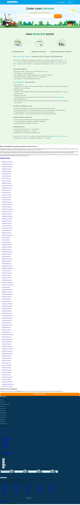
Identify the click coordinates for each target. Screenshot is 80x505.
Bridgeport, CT (52, 490)
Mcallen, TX (40, 487)
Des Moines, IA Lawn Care (7, 251)
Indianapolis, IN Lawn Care (7, 317)
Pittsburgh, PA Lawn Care (7, 310)
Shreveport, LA (17, 490)
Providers (1, 448)
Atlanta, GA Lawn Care (6, 360)
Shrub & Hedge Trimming (5, 404)
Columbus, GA (28, 490)
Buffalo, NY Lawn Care (6, 249)
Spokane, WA (52, 494)
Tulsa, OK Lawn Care (6, 287)
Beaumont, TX (28, 488)
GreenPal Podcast (5, 446)
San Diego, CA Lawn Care (7, 351)
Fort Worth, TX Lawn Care (7, 377)
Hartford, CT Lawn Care (6, 232)
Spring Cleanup (3, 410)
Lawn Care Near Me (6, 440)
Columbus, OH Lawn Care (7, 315)
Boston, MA (52, 492)
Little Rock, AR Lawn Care (7, 289)
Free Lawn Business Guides (7, 453)
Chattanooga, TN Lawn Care (7, 282)
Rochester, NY (16, 494)
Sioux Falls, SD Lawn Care (7, 235)
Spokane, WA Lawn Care (6, 254)
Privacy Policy (3, 500)
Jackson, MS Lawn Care (6, 332)
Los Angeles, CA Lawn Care (7, 303)
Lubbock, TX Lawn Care (6, 197)
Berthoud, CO (52, 484)
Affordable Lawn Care (6, 439)
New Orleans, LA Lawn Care (7, 348)
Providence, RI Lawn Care (7, 230)
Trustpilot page (60, 97)
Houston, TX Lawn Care (6, 372)
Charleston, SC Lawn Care (7, 291)
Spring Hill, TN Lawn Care (7, 187)
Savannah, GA (5, 491)
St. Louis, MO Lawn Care (7, 365)
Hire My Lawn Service (40, 394)
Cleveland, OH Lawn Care (7, 313)
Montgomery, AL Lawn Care (7, 209)
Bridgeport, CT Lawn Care (7, 218)
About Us (4, 444)
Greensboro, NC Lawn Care (7, 228)
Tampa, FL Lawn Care (6, 362)
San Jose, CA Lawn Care (6, 322)
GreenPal (1, 433)
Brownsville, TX (5, 487)
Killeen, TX (28, 487)
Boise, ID (39, 492)
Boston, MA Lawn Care (6, 242)
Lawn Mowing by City (6, 443)
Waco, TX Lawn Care (6, 178)
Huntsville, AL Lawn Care (7, 272)
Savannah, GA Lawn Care (7, 220)
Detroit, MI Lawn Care (6, 327)
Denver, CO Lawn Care (6, 336)
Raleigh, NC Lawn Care (6, 343)
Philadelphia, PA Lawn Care (7, 265)
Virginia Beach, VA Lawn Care (8, 334)
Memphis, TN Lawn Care (7, 280)
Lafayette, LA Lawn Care (6, 223)
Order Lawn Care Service (21, 56)
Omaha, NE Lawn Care (6, 256)
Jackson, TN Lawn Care (6, 275)
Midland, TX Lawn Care (6, 183)
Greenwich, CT (17, 484)
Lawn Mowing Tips (5, 442)
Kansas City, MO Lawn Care (7, 339)
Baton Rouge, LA (41, 490)
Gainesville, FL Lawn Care (7, 306)
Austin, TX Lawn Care (6, 270)
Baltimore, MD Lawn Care (7, 308)
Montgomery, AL (5, 490)
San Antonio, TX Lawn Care (7, 381)
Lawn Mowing (2, 402)
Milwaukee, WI (5, 494)
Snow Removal (3, 417)
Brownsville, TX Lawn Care (7, 185)
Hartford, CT (4, 492)
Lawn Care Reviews (6, 437)
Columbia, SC (28, 491)
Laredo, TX (16, 488)
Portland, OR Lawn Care (6, 261)
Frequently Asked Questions (7, 438)
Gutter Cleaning (3, 414)
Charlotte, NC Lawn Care (7, 369)
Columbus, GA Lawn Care (7, 213)
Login (70, 2)
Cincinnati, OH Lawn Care (7, 341)
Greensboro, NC (41, 491)
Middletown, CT (5, 484)
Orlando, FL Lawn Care (6, 367)
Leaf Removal (2, 406)
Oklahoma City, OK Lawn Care (8, 384)
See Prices (58, 16)
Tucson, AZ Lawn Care (6, 301)
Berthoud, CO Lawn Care (7, 171)
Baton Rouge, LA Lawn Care (7, 216)
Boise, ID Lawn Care (6, 239)
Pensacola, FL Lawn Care (7, 296)
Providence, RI (52, 491)
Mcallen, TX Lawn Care (6, 192)
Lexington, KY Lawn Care (7, 206)
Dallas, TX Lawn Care (6, 374)
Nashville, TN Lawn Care (7, 358)
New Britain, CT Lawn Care (7, 166)
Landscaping (2, 421)
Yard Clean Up (2, 419)
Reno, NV (28, 492)
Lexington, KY (52, 488)
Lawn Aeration (2, 408)
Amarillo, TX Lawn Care (6, 194)
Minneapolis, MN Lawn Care (7, 268)
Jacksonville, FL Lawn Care (7, 386)
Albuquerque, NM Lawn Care (7, 294)
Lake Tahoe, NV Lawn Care (7, 204)
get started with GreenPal (59, 136)
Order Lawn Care (5, 441)
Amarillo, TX (52, 487)
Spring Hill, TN (17, 487)
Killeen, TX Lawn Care (6, 190)
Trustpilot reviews (26, 136)
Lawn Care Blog (5, 436)
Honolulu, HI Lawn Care (6, 355)
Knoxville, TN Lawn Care (7, 277)
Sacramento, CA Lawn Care (7, 346)
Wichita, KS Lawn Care (6, 173)
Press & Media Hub (5, 445)
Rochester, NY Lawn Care (7, 246)
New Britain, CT (29, 484)
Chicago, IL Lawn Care (6, 379)
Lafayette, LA (16, 491)
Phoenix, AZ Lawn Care (6, 329)
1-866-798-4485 (61, 2)
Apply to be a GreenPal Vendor (8, 451)
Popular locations (5, 158)
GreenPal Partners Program (7, 452)
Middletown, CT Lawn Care (7, 161)
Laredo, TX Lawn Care (6, 199)
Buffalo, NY (28, 494)
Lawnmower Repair (3, 423)
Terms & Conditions (4, 501)
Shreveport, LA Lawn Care (7, 211)
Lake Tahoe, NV (41, 488)
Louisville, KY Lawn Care (7, 320)
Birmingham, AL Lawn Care (7, 353)
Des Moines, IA (40, 494)
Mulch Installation (3, 412)
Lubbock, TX (4, 488)
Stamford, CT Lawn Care (6, 168)
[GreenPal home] (30, 2)
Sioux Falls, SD (17, 492)
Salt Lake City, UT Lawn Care (7, 284)
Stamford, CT (40, 484)
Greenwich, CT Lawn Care (7, 164)
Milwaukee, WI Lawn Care (7, 244)
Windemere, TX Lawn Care (7, 258)
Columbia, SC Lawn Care (7, 225)
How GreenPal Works (18, 82)
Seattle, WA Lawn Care (6, 263)
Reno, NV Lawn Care (6, 237)
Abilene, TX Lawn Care (6, 180)
